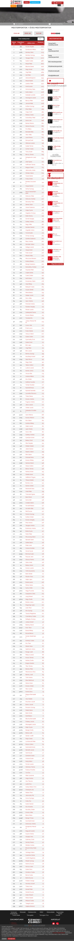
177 (43, 382)
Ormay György (30, 235)
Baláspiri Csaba (30, 287)
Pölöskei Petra (30, 457)
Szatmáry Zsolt (30, 839)
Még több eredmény (57, 264)
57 (43, 753)
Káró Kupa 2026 (56, 227)
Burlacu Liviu (29, 483)
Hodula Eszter (30, 758)
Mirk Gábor (29, 454)
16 (43, 903)
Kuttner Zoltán (30, 517)
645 (43, 154)
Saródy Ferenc (30, 842)
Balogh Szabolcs (30, 264)
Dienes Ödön (29, 204)
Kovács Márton (30, 417)
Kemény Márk (29, 52)
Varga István (29, 250)
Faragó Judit (29, 652)
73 (43, 701)
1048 (42, 100)
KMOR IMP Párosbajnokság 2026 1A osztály (57, 183)
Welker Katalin (30, 446)
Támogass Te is (43, 915)
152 (43, 446)
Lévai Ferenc (29, 137)
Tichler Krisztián (30, 385)
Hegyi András (29, 778)
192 (43, 359)
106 (43, 582)
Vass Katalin (29, 699)
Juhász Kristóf (30, 622)
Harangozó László (31, 97)
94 (43, 627)
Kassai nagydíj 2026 (57, 130)
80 (43, 686)
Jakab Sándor (29, 449)
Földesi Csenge (30, 880)
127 (43, 525)
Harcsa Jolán (29, 866)
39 (43, 852)
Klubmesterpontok (55, 66)
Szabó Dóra (29, 869)
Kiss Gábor (29, 420)
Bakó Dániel (29, 573)
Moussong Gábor (31, 537)
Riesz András (29, 241)
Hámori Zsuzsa (30, 126)
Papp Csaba (29, 738)
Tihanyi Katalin (30, 480)
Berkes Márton (30, 123)
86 (43, 649)
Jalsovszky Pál (30, 795)
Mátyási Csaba (30, 900)
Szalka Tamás (29, 146)
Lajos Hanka (29, 429)
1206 (42, 95)
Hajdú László (29, 426)
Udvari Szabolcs (30, 207)
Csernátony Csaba (31, 616)
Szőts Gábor (29, 92)
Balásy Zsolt (29, 440)
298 (43, 267)
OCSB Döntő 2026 (56, 249)
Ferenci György (30, 514)
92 (43, 633)
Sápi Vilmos (29, 359)
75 (43, 695)
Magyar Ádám (30, 167)
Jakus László (29, 404)
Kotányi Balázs (30, 261)
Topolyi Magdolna (31, 613)
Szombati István (30, 821)
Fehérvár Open (56, 105)
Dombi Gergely (30, 218)
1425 (42, 86)
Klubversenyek (53, 71)
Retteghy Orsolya (30, 619)
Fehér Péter (29, 534)
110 (43, 576)
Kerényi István (29, 471)
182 (43, 368)
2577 (42, 49)
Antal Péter (29, 491)
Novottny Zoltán (30, 809)
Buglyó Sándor (30, 663)
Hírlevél (19, 6)
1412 (42, 89)
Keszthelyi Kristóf (30, 356)
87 (43, 643)
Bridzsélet (23, 912)
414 (43, 210)
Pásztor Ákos (29, 576)
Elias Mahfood (30, 680)
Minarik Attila (29, 255)
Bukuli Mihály (29, 630)
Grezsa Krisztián (30, 548)
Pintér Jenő (29, 545)
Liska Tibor (29, 608)
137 (43, 505)
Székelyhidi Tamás (31, 312)
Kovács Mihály (30, 460)
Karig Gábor (29, 761)
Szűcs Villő (29, 432)
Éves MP (17, 33)
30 (43, 880)
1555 (42, 78)
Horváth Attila (29, 508)
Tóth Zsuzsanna (30, 571)
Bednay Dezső (30, 625)
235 (43, 321)
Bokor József (29, 704)
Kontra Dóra (29, 691)
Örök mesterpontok (53, 56)
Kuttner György (30, 106)
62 (43, 747)
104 (43, 593)
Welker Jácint (29, 295)
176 (43, 387)
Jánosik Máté (29, 103)
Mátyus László (30, 654)
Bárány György (30, 353)
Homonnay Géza (30, 89)
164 (43, 417)
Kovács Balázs (30, 315)
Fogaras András (30, 402)
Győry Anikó (29, 588)
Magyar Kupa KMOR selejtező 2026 (57, 219)
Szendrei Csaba (30, 755)
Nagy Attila (29, 224)
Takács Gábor (29, 365)
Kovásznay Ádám (30, 281)
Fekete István (29, 474)
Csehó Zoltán (29, 275)
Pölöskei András (30, 304)
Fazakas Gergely (30, 306)
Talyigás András (30, 525)
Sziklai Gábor (29, 542)
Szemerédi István (30, 747)
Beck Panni (29, 497)
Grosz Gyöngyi (30, 798)
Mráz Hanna (29, 522)
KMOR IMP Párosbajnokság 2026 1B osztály (57, 193)
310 (43, 250)
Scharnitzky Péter (30, 117)
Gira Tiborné (29, 781)
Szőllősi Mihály (30, 423)
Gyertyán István (30, 437)
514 (43, 182)
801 (43, 137)
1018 (42, 103)
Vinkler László (29, 407)
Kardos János (29, 370)
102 (43, 602)
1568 (42, 75)
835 (43, 134)
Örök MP (28, 33)
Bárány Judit (29, 674)
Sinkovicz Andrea (30, 199)
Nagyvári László (30, 831)
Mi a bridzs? (19, 24)
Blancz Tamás (29, 468)
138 (43, 494)
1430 (42, 83)
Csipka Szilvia (29, 272)
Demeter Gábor (30, 244)
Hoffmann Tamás (30, 164)
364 (43, 235)
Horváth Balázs (30, 505)
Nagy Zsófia (29, 599)
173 (43, 399)
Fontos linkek (16, 915)
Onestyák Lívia (30, 789)
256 (43, 295)
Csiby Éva (28, 801)
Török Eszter (29, 233)
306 (43, 253)
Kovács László (30, 568)
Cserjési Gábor (30, 503)
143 (43, 477)
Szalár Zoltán (29, 336)
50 (43, 801)
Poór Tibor (29, 627)
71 (43, 716)
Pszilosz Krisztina (30, 770)
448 (43, 207)
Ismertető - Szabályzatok (53, 44)
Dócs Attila (29, 298)
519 (43, 179)
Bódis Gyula (29, 531)
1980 (42, 61)
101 (43, 610)
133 (43, 517)
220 (43, 331)
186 (43, 365)
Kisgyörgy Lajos (30, 605)
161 (43, 423)
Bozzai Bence (29, 633)
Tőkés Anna (29, 886)
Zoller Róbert (29, 895)
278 (43, 281)
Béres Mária (29, 815)
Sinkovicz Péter (30, 196)
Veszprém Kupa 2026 (57, 119)
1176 (42, 97)
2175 (42, 52)
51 (43, 787)
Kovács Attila (29, 812)
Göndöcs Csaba (30, 872)
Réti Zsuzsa (29, 511)
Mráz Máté (29, 109)
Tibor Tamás (29, 666)
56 (43, 758)
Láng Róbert (29, 596)
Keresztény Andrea (31, 267)
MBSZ (41, 912)
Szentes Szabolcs (31, 238)
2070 (42, 58)
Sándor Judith (29, 735)
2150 (42, 55)
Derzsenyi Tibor (30, 201)
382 (43, 221)
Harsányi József (30, 883)
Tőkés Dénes (29, 396)
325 (43, 244)
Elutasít (4, 938)
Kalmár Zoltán (30, 485)
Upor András (29, 301)
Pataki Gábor (29, 710)
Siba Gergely (29, 443)
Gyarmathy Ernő (30, 339)
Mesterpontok (32, 912)
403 (43, 213)
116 (43, 565)
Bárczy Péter (29, 100)
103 (43, 596)
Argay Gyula (29, 210)
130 (43, 520)
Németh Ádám (30, 539)
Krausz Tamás (30, 657)
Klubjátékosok (53, 75)
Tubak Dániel (29, 176)
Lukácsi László (30, 368)
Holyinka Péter (30, 270)
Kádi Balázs (29, 716)
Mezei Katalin (29, 80)
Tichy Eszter (29, 151)
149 (43, 451)
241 (43, 304)
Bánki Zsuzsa (29, 878)
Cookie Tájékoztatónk (59, 933)
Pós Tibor (28, 643)
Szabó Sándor (30, 804)
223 (43, 328)
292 (43, 272)
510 (43, 189)
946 (43, 115)
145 (43, 471)
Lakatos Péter (29, 83)
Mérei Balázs (29, 292)
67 (43, 721)
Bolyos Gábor (29, 744)
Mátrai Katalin (29, 898)
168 (43, 415)
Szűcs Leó (28, 120)
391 (43, 218)
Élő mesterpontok (55, 62)
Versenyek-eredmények (13, 912)
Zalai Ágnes (29, 161)
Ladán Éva (28, 784)
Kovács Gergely (30, 520)
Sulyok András (30, 834)
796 (43, 143)
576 (43, 176)
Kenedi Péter (29, 889)
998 (43, 106)
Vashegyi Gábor (30, 852)
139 (43, 488)
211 (43, 342)
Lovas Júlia (29, 325)
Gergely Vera (29, 836)
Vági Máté (28, 72)
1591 (42, 69)
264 (43, 284)
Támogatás (30, 915)
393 (43, 216)
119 (43, 539)
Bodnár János (29, 602)
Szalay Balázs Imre (31, 787)
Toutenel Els (29, 318)
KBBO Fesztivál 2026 (57, 112)
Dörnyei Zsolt (29, 140)
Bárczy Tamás (30, 154)
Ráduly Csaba (30, 115)
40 (43, 827)
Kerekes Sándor (30, 227)
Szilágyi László (30, 247)
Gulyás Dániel (29, 289)
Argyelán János (30, 230)
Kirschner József (30, 701)
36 (43, 869)
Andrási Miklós (30, 376)
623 (43, 158)
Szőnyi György (30, 189)
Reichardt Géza (30, 488)
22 (43, 886)
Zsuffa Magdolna (30, 858)
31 (43, 878)
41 (43, 821)
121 (43, 534)
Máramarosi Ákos (31, 672)
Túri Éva (28, 772)
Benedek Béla (29, 132)
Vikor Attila (29, 134)
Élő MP (38, 33)
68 (43, 718)
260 (43, 289)
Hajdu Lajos (29, 579)
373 (43, 233)
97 (43, 619)
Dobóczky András (31, 823)
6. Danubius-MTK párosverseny (56, 257)
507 (43, 196)
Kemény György (30, 55)
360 (43, 238)
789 (43, 146)
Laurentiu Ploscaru (31, 393)
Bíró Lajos (28, 345)
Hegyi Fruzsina (30, 591)
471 (43, 204)
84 (43, 677)
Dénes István (29, 683)
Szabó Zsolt (29, 342)
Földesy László (30, 721)
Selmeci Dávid (30, 463)
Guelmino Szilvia (30, 855)
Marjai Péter (29, 63)
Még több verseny (57, 170)
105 (43, 585)
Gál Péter (28, 75)
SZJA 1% (13, 6)
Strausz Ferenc (30, 559)
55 (43, 764)
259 (43, 292)
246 (43, 298)
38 (43, 858)
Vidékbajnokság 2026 (57, 211)
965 (43, 112)
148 (43, 457)
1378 (42, 92)
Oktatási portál (57, 24)
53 (43, 772)
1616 (42, 66)
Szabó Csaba (29, 61)
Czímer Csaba (29, 149)
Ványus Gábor (30, 334)
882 (43, 123)
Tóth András (29, 677)
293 (43, 270)
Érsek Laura (29, 328)
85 (43, 666)
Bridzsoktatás (50, 912)
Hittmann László (30, 143)
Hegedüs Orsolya (31, 213)
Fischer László (30, 764)
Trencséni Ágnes (30, 494)
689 (43, 151)
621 (43, 161)
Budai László (29, 582)
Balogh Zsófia (29, 730)
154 (43, 440)
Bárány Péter (29, 669)
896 (43, 120)
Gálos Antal (29, 562)
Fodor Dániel (29, 331)
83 (43, 680)
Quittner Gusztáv (30, 382)
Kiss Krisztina (29, 806)
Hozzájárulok (11, 938)
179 (43, 370)
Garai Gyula (29, 753)
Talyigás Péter (29, 58)
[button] (53, 3)
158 (43, 434)
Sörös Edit (28, 500)
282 (43, 278)
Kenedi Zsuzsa (30, 892)
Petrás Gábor (29, 585)
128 (43, 522)
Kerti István (29, 278)
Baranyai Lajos (30, 554)
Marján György (30, 861)
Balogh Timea (29, 818)
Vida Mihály (29, 284)
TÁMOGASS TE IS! (35, 2)
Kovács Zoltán (30, 686)
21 (43, 889)
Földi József (29, 253)
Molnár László (30, 309)
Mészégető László (31, 724)
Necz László (29, 689)
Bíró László (29, 351)
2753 (42, 46)
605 (43, 170)
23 (43, 883)
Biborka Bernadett (31, 718)
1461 (42, 80)
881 (43, 132)
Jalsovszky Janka (30, 170)
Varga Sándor (29, 186)
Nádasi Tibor (29, 792)
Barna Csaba (29, 875)
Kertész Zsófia (30, 660)
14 (43, 906)
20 (43, 898)
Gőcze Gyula (29, 551)
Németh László (30, 750)
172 (43, 402)
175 (43, 393)
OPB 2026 (54, 234)
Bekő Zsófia (29, 713)
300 (43, 255)
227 (43, 325)
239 (43, 318)
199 (43, 351)
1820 (42, 63)
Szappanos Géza (30, 593)
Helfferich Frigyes (30, 477)
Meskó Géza (29, 646)
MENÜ (27, 2)
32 (43, 875)
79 (43, 691)
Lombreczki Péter (31, 741)
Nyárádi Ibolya (30, 387)
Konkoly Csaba (30, 640)
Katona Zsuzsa (30, 863)
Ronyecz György (30, 707)
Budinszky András (31, 528)
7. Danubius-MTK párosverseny (56, 97)
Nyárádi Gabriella (30, 390)
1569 (42, 72)
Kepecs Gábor (30, 451)
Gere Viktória (29, 415)
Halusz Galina (29, 466)
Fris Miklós (28, 129)
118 (43, 542)
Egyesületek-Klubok (60, 912)
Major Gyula (29, 727)
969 (43, 109)
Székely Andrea (30, 434)
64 (43, 730)
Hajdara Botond (30, 906)
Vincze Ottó (29, 373)
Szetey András (30, 221)
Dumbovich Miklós (31, 49)
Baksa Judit (29, 733)
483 (43, 201)
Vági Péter (28, 348)
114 (43, 568)
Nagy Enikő (29, 362)
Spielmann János (30, 649)
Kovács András (30, 399)
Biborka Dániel (30, 66)
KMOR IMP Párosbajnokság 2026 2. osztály (57, 203)
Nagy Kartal (29, 69)
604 (43, 173)
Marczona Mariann (31, 258)
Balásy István (29, 565)
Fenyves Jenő (29, 556)
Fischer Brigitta (30, 46)
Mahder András (30, 845)
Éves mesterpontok (53, 50)
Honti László (29, 86)
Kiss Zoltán (29, 379)
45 (43, 809)
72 (43, 713)
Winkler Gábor (30, 173)
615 (43, 164)
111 (43, 573)
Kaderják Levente (30, 95)
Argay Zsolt (29, 112)
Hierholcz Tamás (30, 767)
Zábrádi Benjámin (30, 78)
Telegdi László (30, 903)
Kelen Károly (29, 216)
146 (43, 466)
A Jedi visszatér (56, 90)
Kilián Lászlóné (30, 775)
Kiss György (29, 610)
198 (43, 356)
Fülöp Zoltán (29, 179)
